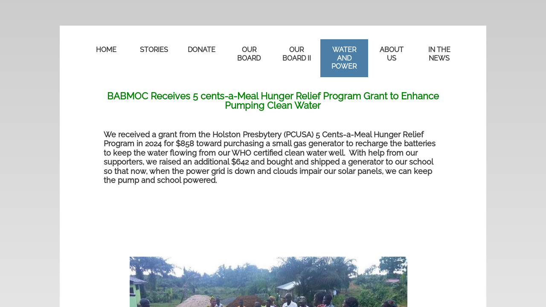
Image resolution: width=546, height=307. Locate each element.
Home (106, 50)
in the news (439, 54)
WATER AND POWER (344, 58)
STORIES (154, 50)
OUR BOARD (249, 54)
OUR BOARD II (296, 54)
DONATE (201, 50)
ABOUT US (392, 54)
